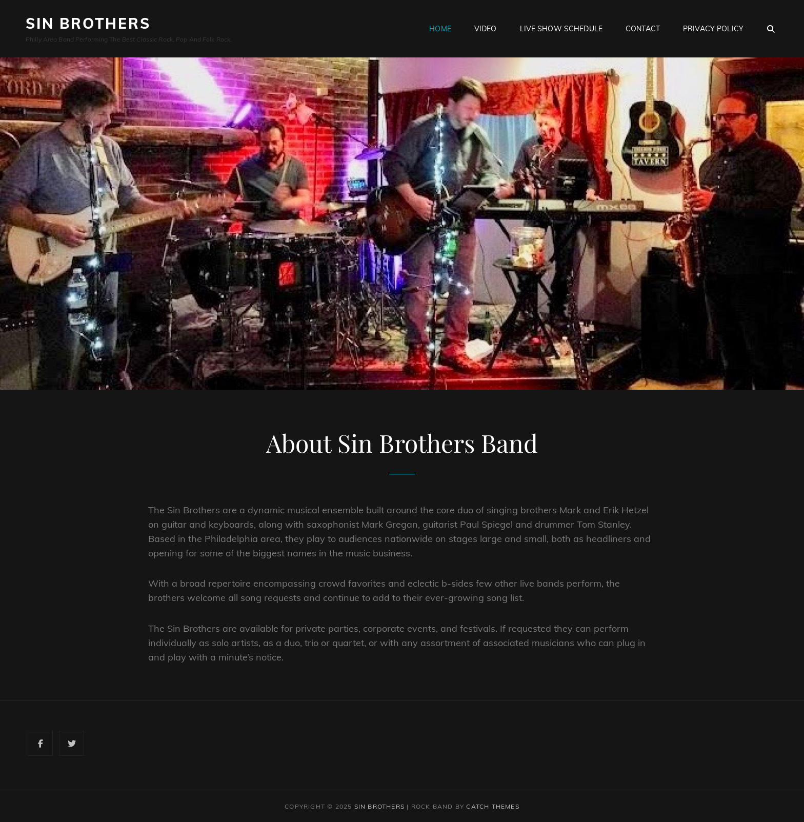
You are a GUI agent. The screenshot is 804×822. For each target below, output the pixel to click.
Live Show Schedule (561, 28)
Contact (643, 28)
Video (485, 28)
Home (440, 28)
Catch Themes (492, 806)
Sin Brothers (88, 23)
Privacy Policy (713, 28)
